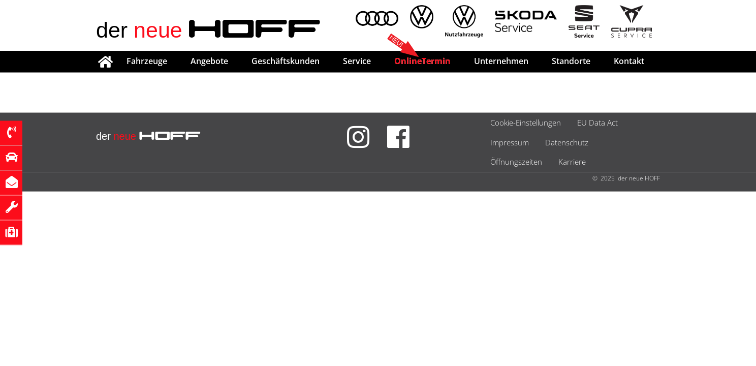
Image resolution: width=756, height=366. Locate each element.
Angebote (209, 61)
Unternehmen (501, 61)
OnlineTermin (422, 61)
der (208, 30)
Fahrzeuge (147, 61)
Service (357, 61)
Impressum (509, 142)
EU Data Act (597, 122)
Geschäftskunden (285, 61)
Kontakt (629, 61)
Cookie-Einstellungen (525, 122)
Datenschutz (566, 142)
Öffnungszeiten (516, 162)
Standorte (571, 61)
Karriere (572, 162)
